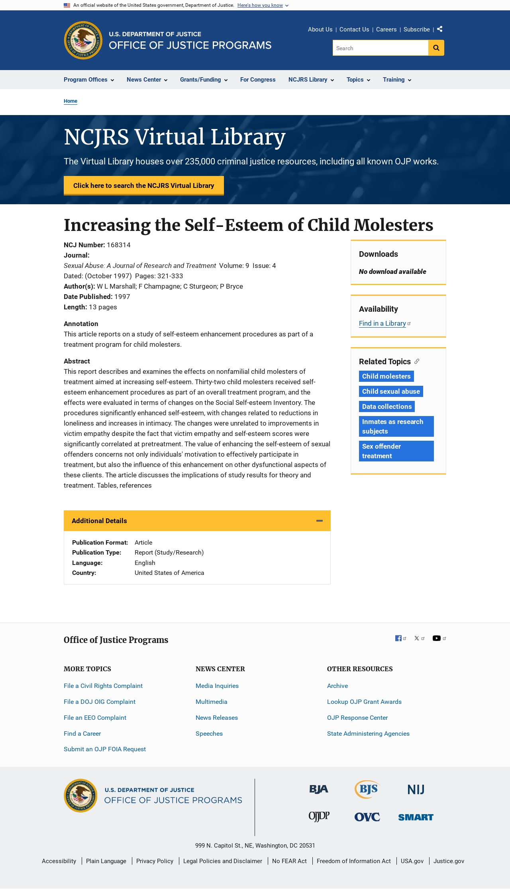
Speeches (209, 733)
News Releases (217, 717)
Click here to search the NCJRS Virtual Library (143, 186)
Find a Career (82, 733)
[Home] (190, 40)
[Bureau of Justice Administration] (319, 785)
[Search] (381, 48)
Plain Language (106, 861)
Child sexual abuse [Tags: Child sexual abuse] (391, 391)
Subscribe (417, 29)
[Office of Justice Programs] (83, 40)
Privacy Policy (154, 861)
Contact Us (354, 29)
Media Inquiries (217, 686)
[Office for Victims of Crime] (367, 817)
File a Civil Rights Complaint (103, 686)
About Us (320, 29)
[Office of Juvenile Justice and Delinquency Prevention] (319, 819)
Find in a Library (385, 323)
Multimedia (212, 701)
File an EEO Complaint (95, 717)
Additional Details (99, 521)
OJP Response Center (357, 717)
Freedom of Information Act (354, 861)
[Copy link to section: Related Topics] (415, 361)
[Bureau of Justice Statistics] (368, 795)
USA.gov (412, 861)
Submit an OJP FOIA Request (105, 749)
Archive (337, 686)
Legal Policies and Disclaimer (222, 861)
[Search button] (436, 48)
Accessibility (59, 861)
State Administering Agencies (368, 733)
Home (70, 101)
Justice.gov (449, 861)
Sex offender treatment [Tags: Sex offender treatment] (381, 451)
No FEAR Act (289, 861)
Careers (386, 29)
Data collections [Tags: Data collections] (387, 406)
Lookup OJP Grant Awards (364, 701)
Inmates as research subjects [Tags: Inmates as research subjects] (393, 426)
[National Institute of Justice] (416, 786)
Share (442, 30)
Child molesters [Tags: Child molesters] (386, 376)
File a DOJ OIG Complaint (99, 701)
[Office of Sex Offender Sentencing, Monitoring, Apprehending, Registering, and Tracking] (416, 815)
